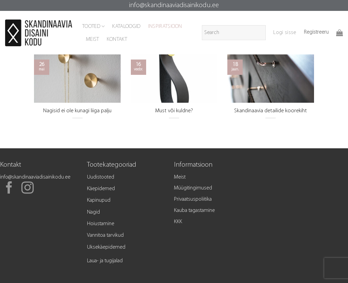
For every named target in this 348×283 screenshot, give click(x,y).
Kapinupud (98, 200)
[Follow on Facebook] (9, 189)
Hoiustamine (100, 224)
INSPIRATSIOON (165, 26)
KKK (178, 221)
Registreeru (316, 32)
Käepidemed (101, 189)
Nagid (93, 212)
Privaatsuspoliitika (193, 199)
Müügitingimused (193, 188)
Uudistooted (100, 177)
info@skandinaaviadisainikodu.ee (174, 5)
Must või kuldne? (174, 111)
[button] (284, 33)
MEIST (92, 39)
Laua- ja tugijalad (105, 261)
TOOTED (93, 26)
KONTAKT (117, 39)
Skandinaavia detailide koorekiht (270, 111)
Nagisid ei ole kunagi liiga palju (77, 111)
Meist (180, 177)
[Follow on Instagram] (27, 189)
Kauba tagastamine (194, 210)
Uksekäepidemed (106, 247)
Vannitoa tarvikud (105, 235)
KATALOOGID (126, 26)
